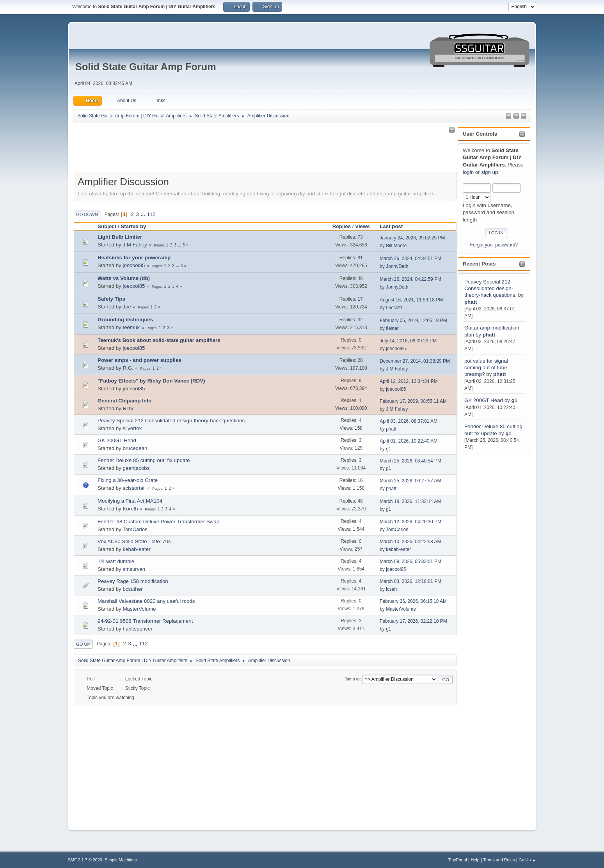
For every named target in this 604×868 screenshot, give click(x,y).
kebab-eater (136, 549)
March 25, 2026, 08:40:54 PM (410, 461)
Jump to (352, 679)
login (468, 172)
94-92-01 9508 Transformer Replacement (145, 621)
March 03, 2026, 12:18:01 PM (410, 581)
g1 (514, 400)
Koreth (130, 509)
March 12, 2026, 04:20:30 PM (410, 521)
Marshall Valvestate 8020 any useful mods (146, 601)
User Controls (480, 134)
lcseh (391, 589)
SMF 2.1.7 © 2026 (85, 859)
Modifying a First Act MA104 (130, 501)
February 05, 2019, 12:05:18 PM (413, 320)
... (144, 214)
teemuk (131, 327)
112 (151, 214)
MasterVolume (139, 609)
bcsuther (132, 589)
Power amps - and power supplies (139, 360)
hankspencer (137, 629)
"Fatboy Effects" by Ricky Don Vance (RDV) (151, 381)
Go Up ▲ (527, 859)
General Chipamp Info (124, 401)
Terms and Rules (499, 859)
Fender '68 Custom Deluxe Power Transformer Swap (158, 521)
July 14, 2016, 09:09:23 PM (408, 341)
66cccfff (394, 307)
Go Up (83, 644)
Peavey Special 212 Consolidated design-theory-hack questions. (490, 288)
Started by (133, 226)
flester (392, 328)
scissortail (134, 488)
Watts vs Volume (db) (124, 278)
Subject (107, 226)
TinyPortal (457, 859)
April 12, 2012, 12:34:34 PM (409, 381)
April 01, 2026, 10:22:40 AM (408, 441)
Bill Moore (396, 245)
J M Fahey (135, 245)
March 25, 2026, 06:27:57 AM (410, 481)
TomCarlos (135, 529)
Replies (341, 226)
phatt (470, 302)
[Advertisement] (489, 575)
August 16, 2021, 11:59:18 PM (411, 300)
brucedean (135, 448)
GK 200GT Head (483, 400)
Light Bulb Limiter (120, 237)
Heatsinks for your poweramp (134, 257)
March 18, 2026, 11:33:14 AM (410, 501)
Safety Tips (111, 299)
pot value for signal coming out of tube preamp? (486, 367)
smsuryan (134, 569)
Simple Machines (121, 859)
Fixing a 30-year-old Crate (128, 480)
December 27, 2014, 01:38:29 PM (415, 361)
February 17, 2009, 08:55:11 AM (413, 401)
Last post (395, 226)
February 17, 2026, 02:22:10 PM (413, 621)
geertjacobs (136, 468)
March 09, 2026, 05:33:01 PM (410, 561)
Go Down (87, 214)
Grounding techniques (125, 319)
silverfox (132, 428)
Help (475, 859)
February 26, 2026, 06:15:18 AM (413, 601)
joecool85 (134, 265)
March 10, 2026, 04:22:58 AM (410, 541)
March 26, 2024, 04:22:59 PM (410, 279)
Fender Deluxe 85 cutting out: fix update (144, 460)
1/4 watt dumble (116, 561)
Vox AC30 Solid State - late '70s (134, 541)
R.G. (128, 368)
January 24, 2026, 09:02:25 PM (412, 238)
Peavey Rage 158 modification (133, 581)
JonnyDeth (397, 266)
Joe (127, 307)
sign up (489, 172)
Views (362, 226)
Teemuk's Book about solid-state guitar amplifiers (159, 340)
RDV (128, 408)
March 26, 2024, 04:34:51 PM (410, 258)
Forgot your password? (494, 245)
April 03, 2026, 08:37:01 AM (408, 421)
